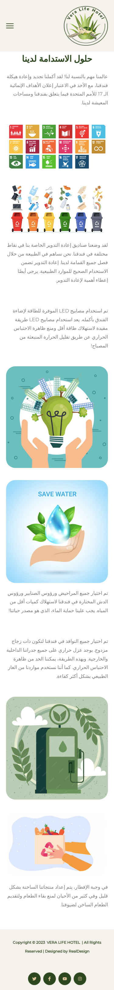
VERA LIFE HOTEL (63, 942)
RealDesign (79, 951)
